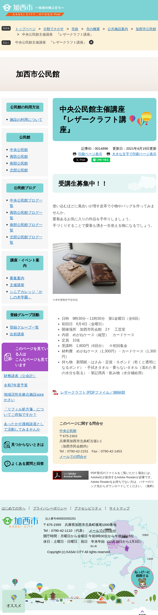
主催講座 (17, 285)
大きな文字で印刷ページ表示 (134, 154)
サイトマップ (119, 508)
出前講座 (17, 334)
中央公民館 (68, 431)
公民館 (24, 137)
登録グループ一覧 (24, 327)
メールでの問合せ (73, 457)
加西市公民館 (146, 29)
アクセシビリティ (88, 508)
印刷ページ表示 (90, 154)
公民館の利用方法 (24, 107)
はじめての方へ (13, 508)
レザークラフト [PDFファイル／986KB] (92, 392)
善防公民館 (19, 157)
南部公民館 (19, 163)
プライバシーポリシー (50, 508)
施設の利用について (26, 120)
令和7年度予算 (16, 385)
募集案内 (17, 278)
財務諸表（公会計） (20, 376)
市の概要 (93, 29)
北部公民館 (19, 170)
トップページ (25, 29)
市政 (75, 29)
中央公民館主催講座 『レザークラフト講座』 (51, 42)
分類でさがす (53, 29)
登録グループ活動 (24, 315)
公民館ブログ (25, 188)
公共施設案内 (118, 29)
